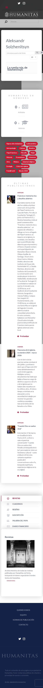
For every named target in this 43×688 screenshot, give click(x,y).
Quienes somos (23, 610)
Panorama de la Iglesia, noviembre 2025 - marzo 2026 (27, 352)
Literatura (32, 157)
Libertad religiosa (29, 162)
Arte (8, 162)
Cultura (22, 148)
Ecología (9, 166)
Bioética (32, 148)
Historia (9, 157)
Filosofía (24, 153)
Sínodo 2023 (23, 171)
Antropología (11, 148)
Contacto (23, 625)
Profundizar (24, 336)
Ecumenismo (20, 157)
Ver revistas (11, 580)
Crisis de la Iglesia (22, 166)
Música (16, 162)
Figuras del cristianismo (14, 144)
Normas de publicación (23, 620)
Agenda (20, 346)
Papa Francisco (12, 153)
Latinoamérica (31, 144)
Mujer (33, 153)
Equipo (23, 615)
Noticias (20, 192)
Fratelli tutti (11, 171)
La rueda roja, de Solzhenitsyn (17, 68)
